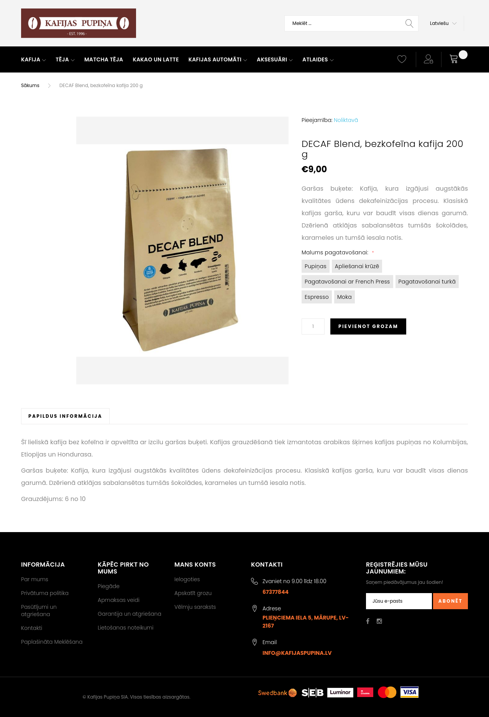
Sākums (30, 85)
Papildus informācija (65, 416)
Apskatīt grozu (193, 593)
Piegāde (109, 586)
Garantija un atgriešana (129, 614)
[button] (443, 23)
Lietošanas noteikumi (126, 627)
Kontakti (31, 628)
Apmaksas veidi (118, 600)
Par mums (34, 579)
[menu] (202, 60)
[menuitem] (33, 60)
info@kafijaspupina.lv (297, 653)
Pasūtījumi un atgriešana (39, 610)
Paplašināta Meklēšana (51, 642)
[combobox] (351, 23)
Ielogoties (187, 579)
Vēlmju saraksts (195, 607)
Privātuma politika (45, 593)
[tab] (65, 416)
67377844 (276, 592)
